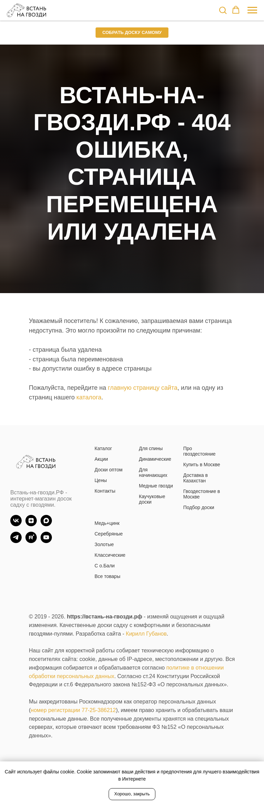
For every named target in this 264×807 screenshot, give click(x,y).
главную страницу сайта (142, 387)
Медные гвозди (156, 486)
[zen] (31, 524)
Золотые (104, 544)
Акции (101, 459)
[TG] (16, 541)
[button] (223, 10)
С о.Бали (105, 565)
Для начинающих (153, 472)
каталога (88, 397)
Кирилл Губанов (146, 634)
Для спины (151, 448)
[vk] (16, 524)
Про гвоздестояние (199, 451)
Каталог (103, 448)
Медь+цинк (107, 523)
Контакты (105, 491)
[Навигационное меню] (252, 10)
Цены (101, 480)
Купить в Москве (201, 464)
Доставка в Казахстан (195, 477)
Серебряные (109, 534)
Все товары (107, 576)
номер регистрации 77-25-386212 (73, 710)
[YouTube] (46, 541)
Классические (110, 555)
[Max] (46, 524)
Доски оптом (108, 469)
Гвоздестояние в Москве (201, 494)
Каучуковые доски (152, 499)
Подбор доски (198, 507)
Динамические (155, 459)
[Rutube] (31, 541)
